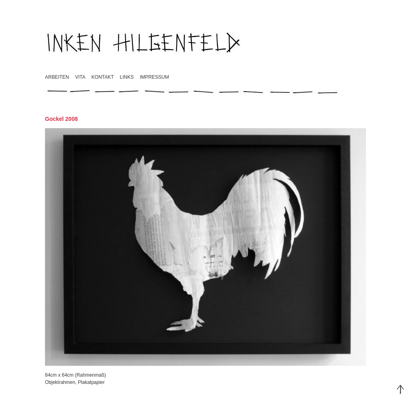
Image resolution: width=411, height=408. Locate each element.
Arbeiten (57, 77)
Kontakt (103, 77)
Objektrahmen (60, 382)
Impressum (154, 77)
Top (400, 389)
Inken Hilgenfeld (144, 42)
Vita (80, 77)
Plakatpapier (91, 382)
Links (127, 77)
